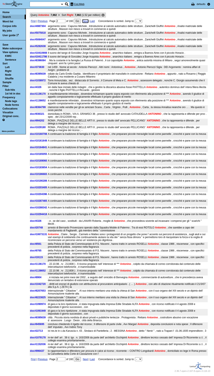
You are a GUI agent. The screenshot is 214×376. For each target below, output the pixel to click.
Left (7, 67)
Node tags (11, 101)
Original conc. (11, 116)
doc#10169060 (38, 160)
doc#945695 (37, 324)
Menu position (8, 131)
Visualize (8, 112)
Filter (6, 86)
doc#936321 (37, 113)
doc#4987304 (38, 26)
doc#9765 (36, 250)
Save (5, 44)
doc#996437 (37, 350)
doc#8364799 (38, 107)
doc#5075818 (38, 32)
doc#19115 (36, 257)
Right (8, 71)
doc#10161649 (38, 140)
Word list (8, 21)
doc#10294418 (38, 214)
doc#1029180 (38, 127)
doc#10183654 (38, 167)
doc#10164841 (38, 147)
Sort (5, 63)
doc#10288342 (38, 207)
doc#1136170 (38, 93)
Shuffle (9, 78)
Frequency (9, 97)
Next (85, 21)
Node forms (12, 104)
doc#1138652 (38, 100)
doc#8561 (36, 243)
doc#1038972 (38, 80)
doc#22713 (36, 330)
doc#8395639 (38, 73)
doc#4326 (36, 87)
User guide (9, 35)
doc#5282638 (38, 46)
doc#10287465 (38, 200)
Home (6, 12)
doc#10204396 (38, 194)
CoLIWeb (79, 4)
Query (44, 15)
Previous (43, 21)
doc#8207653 (38, 290)
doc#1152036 (38, 344)
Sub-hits (10, 89)
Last (92, 21)
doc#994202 (37, 120)
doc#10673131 (38, 234)
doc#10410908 (38, 52)
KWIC (8, 56)
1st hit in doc (12, 93)
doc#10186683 (38, 174)
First (33, 21)
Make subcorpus (12, 48)
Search (7, 16)
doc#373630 (37, 67)
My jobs (7, 30)
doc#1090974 (38, 304)
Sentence (10, 59)
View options (10, 52)
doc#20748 (36, 227)
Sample (7, 82)
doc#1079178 (38, 337)
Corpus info (10, 26)
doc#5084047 (38, 39)
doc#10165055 (38, 154)
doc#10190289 (38, 180)
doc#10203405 (38, 187)
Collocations (10, 108)
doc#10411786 (38, 56)
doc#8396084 (38, 60)
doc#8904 (36, 277)
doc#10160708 (38, 134)
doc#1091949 (38, 310)
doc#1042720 (38, 284)
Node (8, 74)
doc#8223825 (38, 297)
